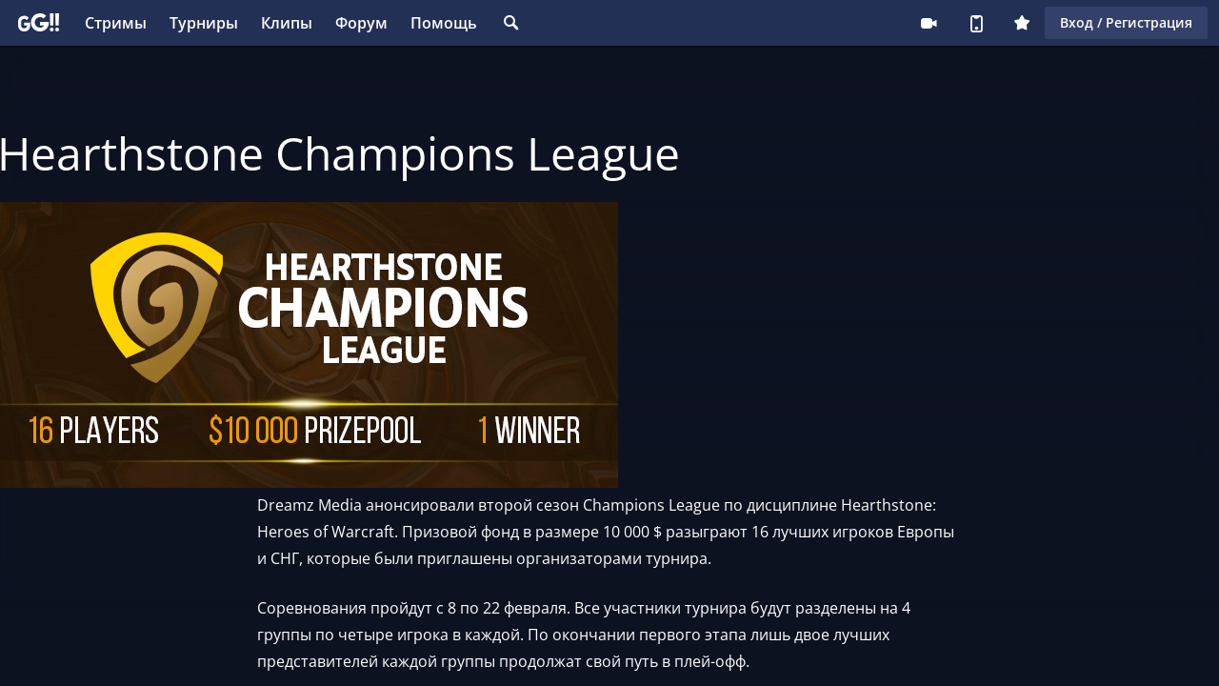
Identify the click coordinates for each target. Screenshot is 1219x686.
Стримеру (928, 22)
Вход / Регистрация (1126, 22)
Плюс (1021, 22)
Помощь (443, 22)
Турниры (204, 22)
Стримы (116, 22)
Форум (361, 22)
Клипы (286, 22)
